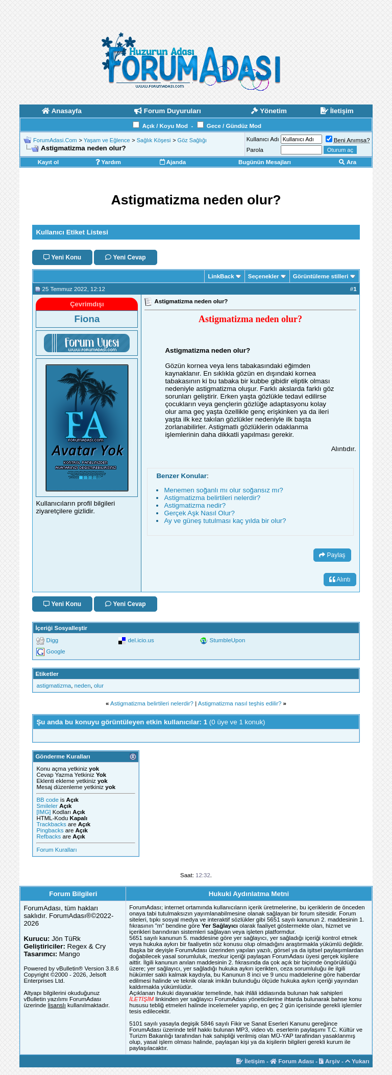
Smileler (47, 806)
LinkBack (221, 276)
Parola (255, 150)
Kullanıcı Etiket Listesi (72, 232)
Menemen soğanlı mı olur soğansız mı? (223, 490)
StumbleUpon (228, 640)
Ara (347, 162)
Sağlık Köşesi (154, 140)
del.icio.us (141, 640)
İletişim (250, 1061)
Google (55, 651)
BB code (47, 800)
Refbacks (48, 836)
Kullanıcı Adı (263, 139)
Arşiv (329, 1061)
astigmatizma (53, 686)
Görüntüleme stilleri (321, 276)
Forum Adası (292, 1061)
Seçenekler (263, 276)
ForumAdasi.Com (55, 140)
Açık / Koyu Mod (165, 126)
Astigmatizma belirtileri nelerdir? (212, 498)
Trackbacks (51, 824)
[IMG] (43, 812)
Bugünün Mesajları (264, 162)
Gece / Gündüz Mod (234, 126)
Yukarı (357, 1061)
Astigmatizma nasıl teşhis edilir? (240, 703)
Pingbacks (49, 830)
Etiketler (46, 674)
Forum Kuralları (56, 850)
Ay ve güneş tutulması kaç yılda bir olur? (225, 521)
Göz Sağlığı (192, 140)
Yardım (108, 162)
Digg (52, 640)
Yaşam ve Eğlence (107, 140)
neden (83, 686)
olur (99, 686)
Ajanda (173, 162)
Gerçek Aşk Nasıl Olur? (199, 513)
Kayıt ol (48, 162)
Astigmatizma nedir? (195, 505)
